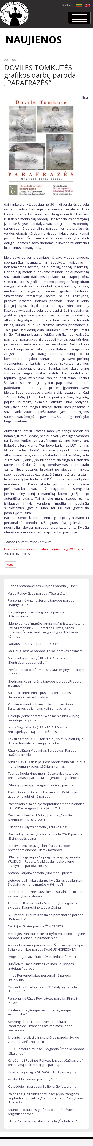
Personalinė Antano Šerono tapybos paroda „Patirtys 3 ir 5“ (41, 602)
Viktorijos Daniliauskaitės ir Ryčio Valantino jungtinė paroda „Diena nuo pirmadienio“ (46, 935)
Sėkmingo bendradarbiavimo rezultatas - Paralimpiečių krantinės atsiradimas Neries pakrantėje (40, 1026)
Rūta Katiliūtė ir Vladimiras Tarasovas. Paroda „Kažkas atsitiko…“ (42, 752)
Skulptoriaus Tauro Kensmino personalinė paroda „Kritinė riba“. (45, 917)
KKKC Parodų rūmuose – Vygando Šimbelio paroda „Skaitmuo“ (46, 1051)
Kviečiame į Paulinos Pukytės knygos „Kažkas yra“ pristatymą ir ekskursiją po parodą (45, 1062)
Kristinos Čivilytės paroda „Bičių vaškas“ (37, 827)
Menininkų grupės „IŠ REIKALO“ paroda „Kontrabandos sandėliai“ (37, 660)
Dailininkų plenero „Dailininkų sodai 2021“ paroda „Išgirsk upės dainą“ (45, 836)
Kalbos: (68, 5)
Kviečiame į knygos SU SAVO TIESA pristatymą (42, 1072)
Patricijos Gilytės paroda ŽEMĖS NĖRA (36, 926)
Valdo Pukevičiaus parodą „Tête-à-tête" (37, 593)
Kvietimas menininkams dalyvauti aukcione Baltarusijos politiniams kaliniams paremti (40, 706)
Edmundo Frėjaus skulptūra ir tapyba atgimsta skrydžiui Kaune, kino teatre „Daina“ (42, 905)
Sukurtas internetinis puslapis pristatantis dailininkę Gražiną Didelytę (39, 694)
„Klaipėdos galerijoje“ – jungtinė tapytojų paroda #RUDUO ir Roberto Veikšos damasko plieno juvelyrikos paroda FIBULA (44, 861)
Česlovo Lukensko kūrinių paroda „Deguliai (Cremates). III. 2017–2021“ (40, 817)
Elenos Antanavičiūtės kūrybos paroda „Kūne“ (42, 586)
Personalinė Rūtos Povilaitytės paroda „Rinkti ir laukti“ (43, 1000)
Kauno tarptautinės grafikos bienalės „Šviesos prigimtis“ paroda (42, 1111)
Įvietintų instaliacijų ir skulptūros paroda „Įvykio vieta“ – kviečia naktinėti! (43, 1039)
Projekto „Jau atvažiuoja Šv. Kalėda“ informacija (43, 956)
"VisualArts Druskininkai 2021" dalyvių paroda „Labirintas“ (42, 989)
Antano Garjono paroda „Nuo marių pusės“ (40, 873)
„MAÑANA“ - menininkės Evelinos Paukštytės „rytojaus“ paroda (41, 966)
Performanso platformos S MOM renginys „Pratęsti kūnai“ (46, 671)
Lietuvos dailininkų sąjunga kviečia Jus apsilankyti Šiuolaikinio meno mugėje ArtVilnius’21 (45, 882)
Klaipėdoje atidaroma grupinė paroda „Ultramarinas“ (36, 614)
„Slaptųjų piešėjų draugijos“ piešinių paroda (40, 785)
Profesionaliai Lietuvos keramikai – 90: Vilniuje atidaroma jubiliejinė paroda (42, 794)
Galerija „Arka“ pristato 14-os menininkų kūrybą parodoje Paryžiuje (43, 718)
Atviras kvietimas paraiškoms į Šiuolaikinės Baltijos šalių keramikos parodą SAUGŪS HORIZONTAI (46, 947)
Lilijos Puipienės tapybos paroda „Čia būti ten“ (42, 1121)
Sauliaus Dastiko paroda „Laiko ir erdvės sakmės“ (45, 651)
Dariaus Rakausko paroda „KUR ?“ (33, 643)
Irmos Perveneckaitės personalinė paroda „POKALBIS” (39, 977)
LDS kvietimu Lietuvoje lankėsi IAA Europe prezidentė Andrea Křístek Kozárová (39, 847)
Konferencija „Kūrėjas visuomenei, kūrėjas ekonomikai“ (40, 1012)
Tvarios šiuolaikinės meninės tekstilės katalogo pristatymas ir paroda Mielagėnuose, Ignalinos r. (44, 775)
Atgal (10, 564)
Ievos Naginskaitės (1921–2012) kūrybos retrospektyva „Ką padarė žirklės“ (37, 729)
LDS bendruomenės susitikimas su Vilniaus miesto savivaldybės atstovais (45, 893)
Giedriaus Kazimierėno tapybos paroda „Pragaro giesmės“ (45, 683)
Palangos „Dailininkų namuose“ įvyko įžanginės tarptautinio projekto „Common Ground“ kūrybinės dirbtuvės (46, 1098)
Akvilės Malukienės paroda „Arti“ (32, 1079)
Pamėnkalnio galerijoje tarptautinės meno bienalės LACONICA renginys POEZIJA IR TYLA (46, 806)
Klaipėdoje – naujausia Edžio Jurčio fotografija (42, 1086)
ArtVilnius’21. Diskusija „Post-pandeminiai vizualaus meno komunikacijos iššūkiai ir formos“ (46, 764)
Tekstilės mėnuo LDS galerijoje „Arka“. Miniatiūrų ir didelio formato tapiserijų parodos (45, 741)
